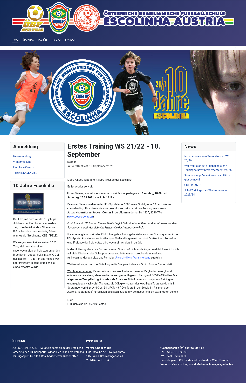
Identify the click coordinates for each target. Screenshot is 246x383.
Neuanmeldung (22, 156)
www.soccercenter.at (80, 216)
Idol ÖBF (43, 40)
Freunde (70, 40)
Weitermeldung (22, 161)
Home (15, 40)
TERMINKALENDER (25, 172)
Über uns (28, 40)
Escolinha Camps (23, 167)
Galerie (56, 40)
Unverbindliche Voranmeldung (132, 257)
